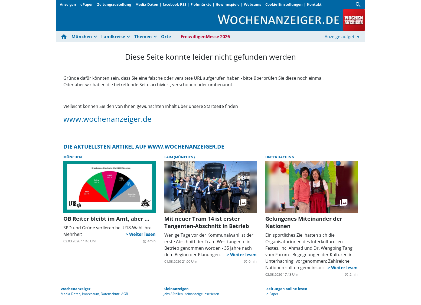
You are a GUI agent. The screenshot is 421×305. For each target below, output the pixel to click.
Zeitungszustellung (114, 4)
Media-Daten (146, 4)
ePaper (86, 4)
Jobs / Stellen (173, 293)
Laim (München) (179, 157)
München (81, 37)
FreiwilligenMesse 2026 (205, 37)
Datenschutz (110, 293)
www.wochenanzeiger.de (107, 119)
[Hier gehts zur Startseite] (65, 36)
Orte (166, 37)
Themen (143, 37)
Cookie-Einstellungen (284, 4)
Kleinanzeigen (176, 288)
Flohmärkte (201, 4)
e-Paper (272, 293)
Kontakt (314, 4)
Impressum (90, 293)
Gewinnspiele (228, 4)
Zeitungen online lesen (286, 288)
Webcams (252, 4)
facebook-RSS (174, 4)
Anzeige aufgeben (343, 37)
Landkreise (113, 37)
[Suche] (358, 4)
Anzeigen (68, 4)
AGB (124, 293)
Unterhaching (279, 157)
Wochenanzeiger (75, 288)
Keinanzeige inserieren (201, 293)
